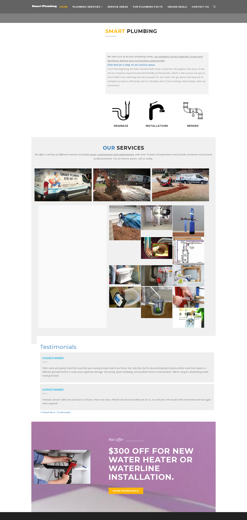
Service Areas (117, 6)
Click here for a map (118, 64)
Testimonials (58, 346)
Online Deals (177, 6)
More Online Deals (126, 490)
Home (64, 6)
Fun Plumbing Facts (148, 6)
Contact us (200, 6)
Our (123, 148)
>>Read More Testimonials (55, 412)
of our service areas (142, 64)
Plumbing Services (88, 6)
